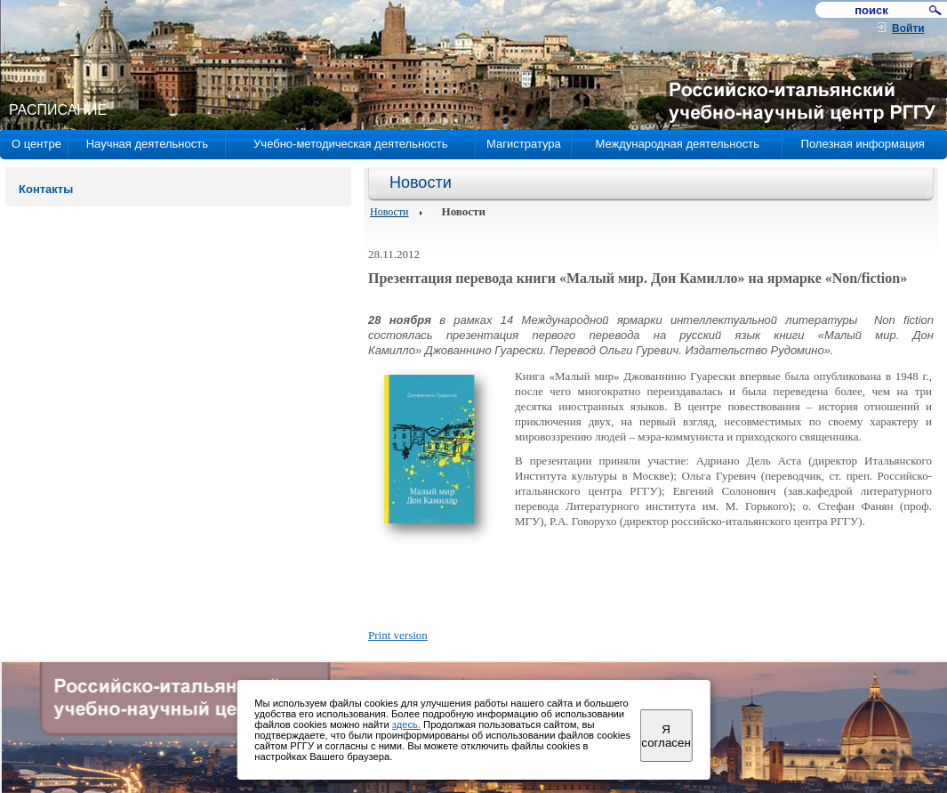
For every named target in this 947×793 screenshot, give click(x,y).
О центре (36, 143)
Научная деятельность (147, 143)
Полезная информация (863, 143)
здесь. (406, 724)
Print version (398, 635)
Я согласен (665, 736)
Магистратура (523, 143)
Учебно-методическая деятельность (350, 143)
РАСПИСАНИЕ (58, 109)
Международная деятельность (677, 143)
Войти (908, 28)
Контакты (46, 189)
